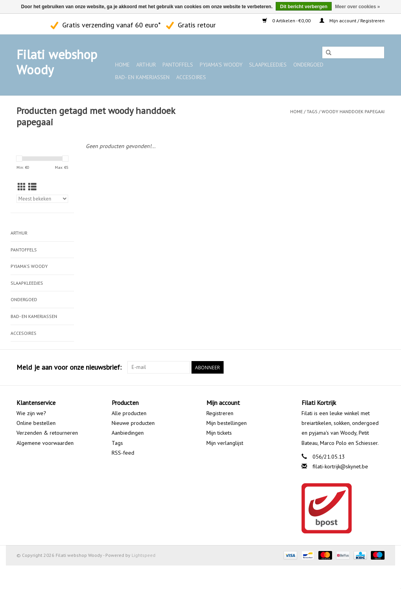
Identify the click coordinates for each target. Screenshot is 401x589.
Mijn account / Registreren (352, 20)
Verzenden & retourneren (47, 432)
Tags (312, 111)
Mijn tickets (219, 432)
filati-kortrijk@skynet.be (340, 466)
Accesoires (191, 77)
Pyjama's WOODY (221, 64)
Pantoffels (178, 64)
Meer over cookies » (357, 6)
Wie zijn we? (31, 413)
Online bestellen (36, 422)
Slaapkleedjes (268, 64)
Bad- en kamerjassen (142, 77)
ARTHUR (146, 64)
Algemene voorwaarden (45, 442)
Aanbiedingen (128, 432)
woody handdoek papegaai (353, 111)
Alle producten (129, 413)
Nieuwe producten (133, 422)
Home (122, 64)
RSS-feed (123, 452)
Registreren (219, 413)
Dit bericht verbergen (303, 6)
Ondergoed (308, 64)
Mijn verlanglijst (224, 442)
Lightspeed (143, 555)
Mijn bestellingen (226, 422)
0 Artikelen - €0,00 (287, 20)
